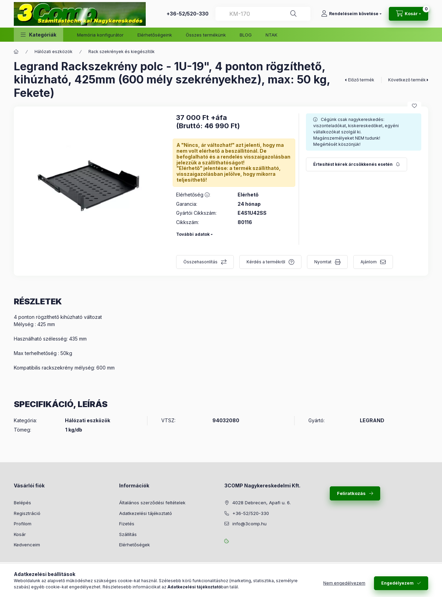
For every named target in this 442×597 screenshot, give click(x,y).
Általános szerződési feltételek (152, 502)
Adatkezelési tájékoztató (145, 513)
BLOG (246, 35)
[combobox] (262, 14)
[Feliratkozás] (356, 164)
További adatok (193, 234)
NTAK (271, 35)
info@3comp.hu (249, 523)
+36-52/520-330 (187, 14)
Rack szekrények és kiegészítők (121, 51)
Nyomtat (323, 261)
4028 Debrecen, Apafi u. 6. (261, 502)
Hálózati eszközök (54, 51)
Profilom (22, 523)
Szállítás (128, 534)
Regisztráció (27, 513)
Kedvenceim (27, 544)
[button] (38, 35)
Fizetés (126, 523)
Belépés (22, 502)
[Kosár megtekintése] (408, 14)
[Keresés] (294, 13)
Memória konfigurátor (100, 35)
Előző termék (361, 79)
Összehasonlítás (200, 261)
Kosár (20, 534)
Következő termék (407, 79)
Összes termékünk (206, 35)
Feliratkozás (351, 493)
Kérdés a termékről (266, 261)
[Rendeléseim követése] (351, 14)
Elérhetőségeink (154, 35)
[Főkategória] (16, 52)
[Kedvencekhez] (414, 106)
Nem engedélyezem (344, 583)
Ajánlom (369, 261)
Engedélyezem (397, 583)
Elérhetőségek (134, 544)
